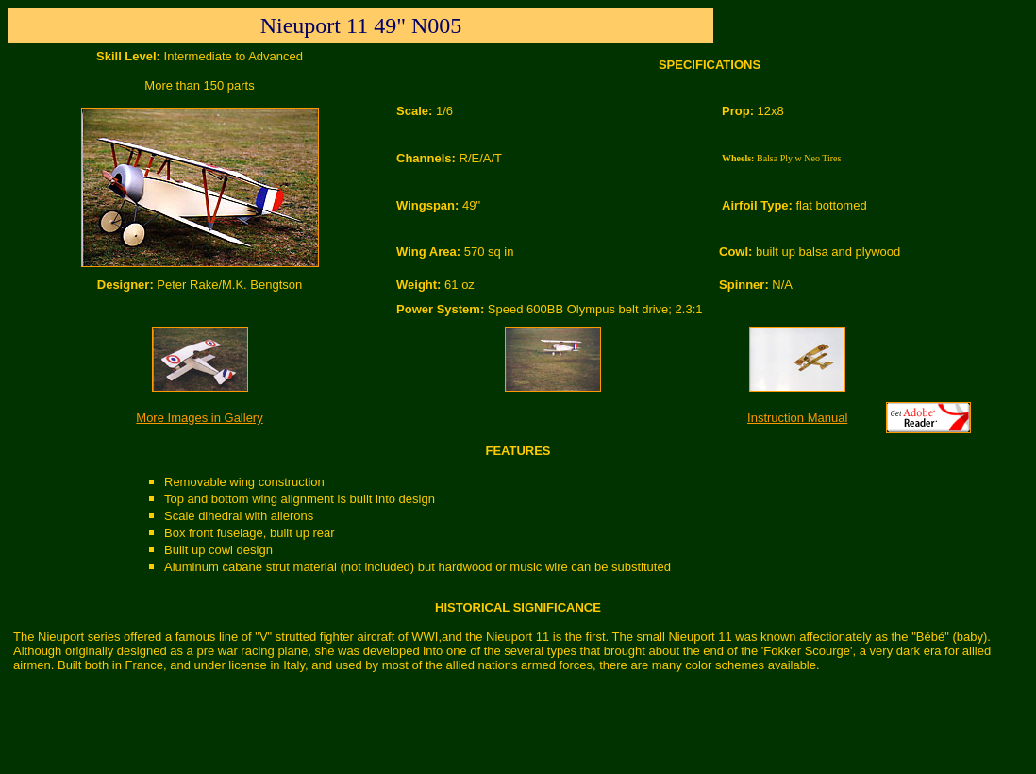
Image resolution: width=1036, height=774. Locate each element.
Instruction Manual (797, 418)
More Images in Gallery (199, 418)
